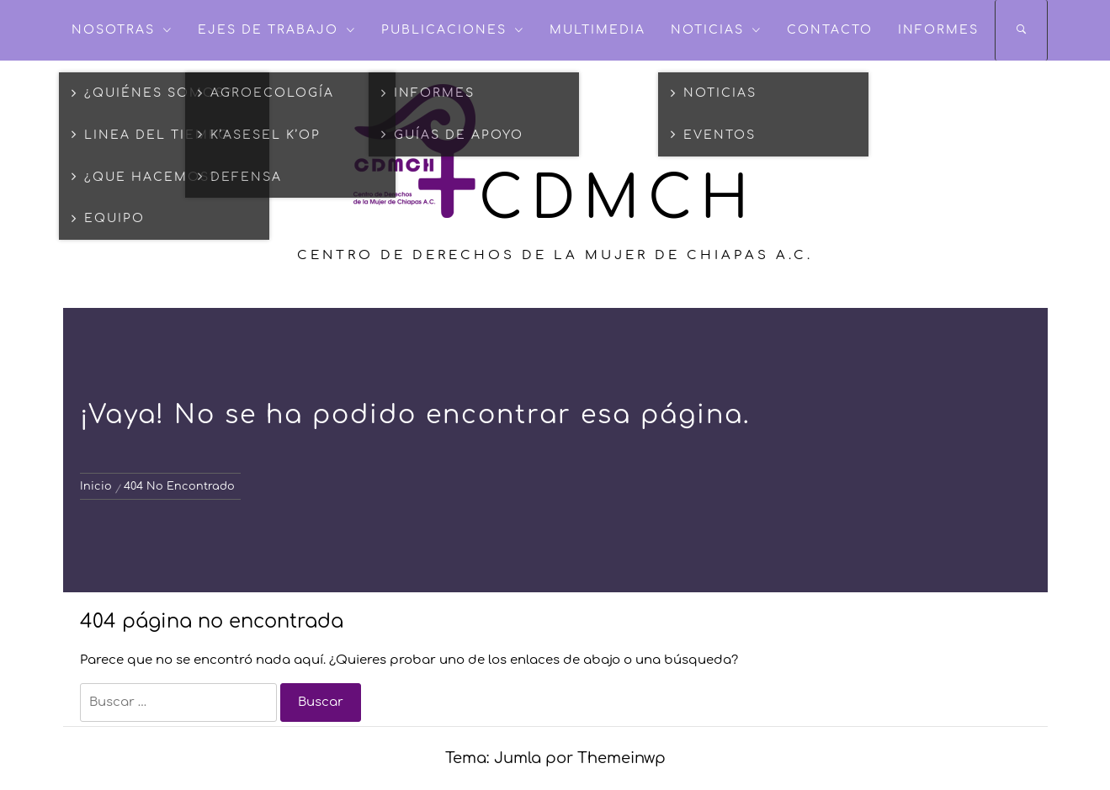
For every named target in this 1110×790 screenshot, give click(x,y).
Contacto (830, 30)
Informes (938, 30)
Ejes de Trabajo (277, 30)
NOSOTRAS (122, 30)
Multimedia (597, 30)
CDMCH (618, 199)
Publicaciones (452, 30)
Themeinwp (621, 758)
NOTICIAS (716, 30)
